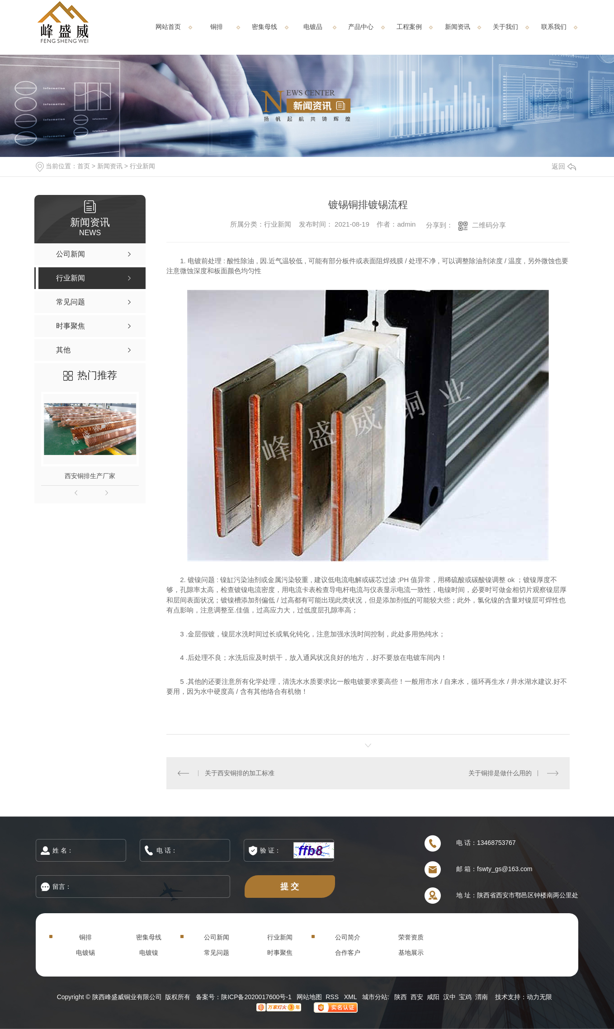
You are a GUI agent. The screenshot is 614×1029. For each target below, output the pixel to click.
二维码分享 (489, 225)
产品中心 (360, 26)
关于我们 (505, 26)
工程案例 (409, 26)
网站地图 (309, 997)
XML (351, 997)
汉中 (449, 997)
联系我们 (554, 26)
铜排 (216, 26)
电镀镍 (148, 952)
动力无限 (539, 997)
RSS (333, 997)
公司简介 (347, 937)
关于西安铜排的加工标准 (239, 773)
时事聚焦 (280, 952)
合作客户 (347, 952)
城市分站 (374, 997)
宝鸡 (465, 997)
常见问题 (216, 952)
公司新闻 (216, 937)
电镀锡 (85, 952)
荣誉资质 (411, 937)
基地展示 (411, 952)
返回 (564, 166)
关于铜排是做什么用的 (500, 773)
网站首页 (168, 26)
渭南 (481, 997)
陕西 (400, 997)
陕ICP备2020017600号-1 (256, 997)
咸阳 (433, 997)
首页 (83, 166)
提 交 (289, 886)
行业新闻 (142, 166)
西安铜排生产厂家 (90, 475)
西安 (417, 997)
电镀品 (312, 26)
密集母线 (264, 26)
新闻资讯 (457, 26)
